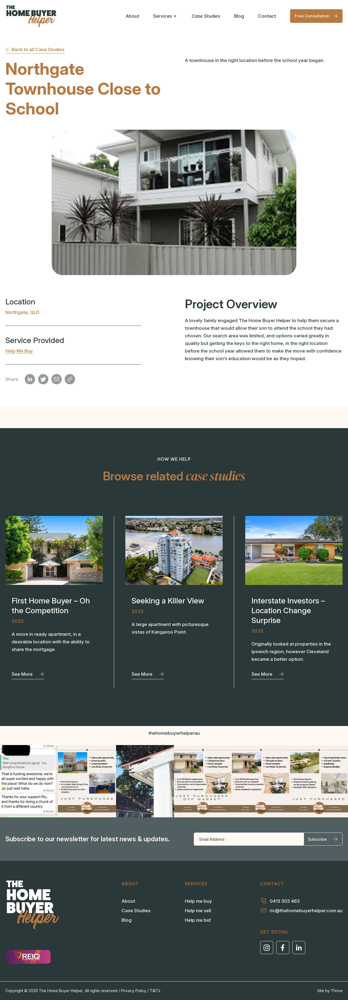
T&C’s (155, 990)
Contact (267, 16)
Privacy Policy (133, 990)
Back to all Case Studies (34, 49)
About (132, 16)
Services (165, 16)
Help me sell (198, 910)
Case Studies (206, 16)
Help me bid (198, 920)
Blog (239, 16)
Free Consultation (316, 15)
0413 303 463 (280, 900)
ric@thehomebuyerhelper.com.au (301, 910)
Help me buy (19, 351)
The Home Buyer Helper (61, 990)
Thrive (337, 990)
